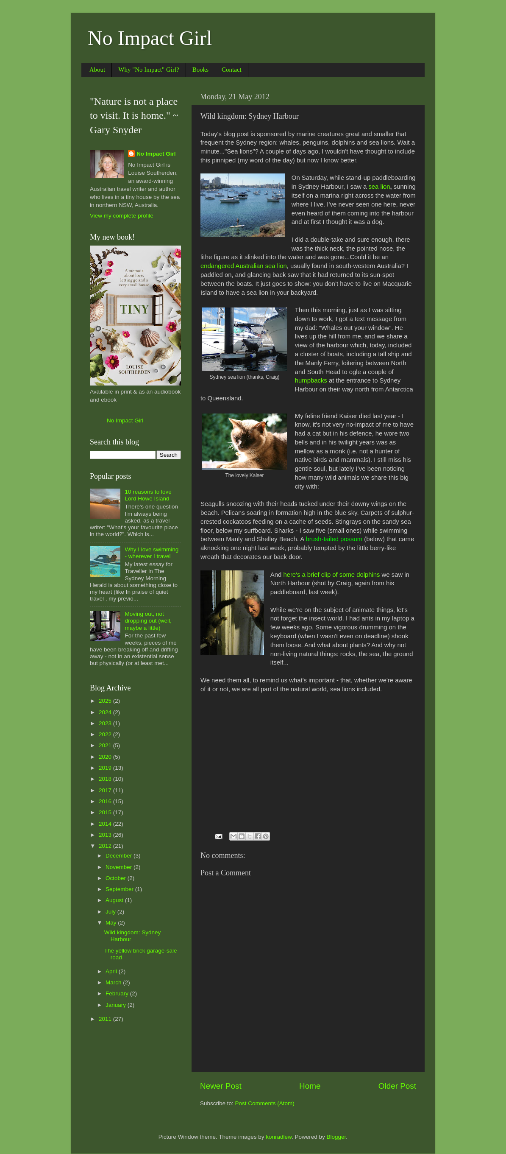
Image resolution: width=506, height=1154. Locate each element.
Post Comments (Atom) (265, 1103)
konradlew (279, 1137)
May (112, 922)
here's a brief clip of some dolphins (331, 574)
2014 (106, 824)
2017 (106, 790)
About (97, 69)
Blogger (336, 1137)
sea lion (379, 186)
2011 (106, 1019)
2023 (106, 723)
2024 (106, 712)
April (112, 971)
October (117, 878)
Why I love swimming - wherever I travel (151, 552)
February (118, 993)
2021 (106, 745)
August (115, 900)
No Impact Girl (150, 38)
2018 (106, 779)
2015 (106, 812)
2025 (106, 701)
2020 (106, 757)
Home (309, 1085)
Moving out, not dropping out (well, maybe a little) (148, 621)
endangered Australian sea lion (243, 266)
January (117, 1005)
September (120, 889)
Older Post (397, 1085)
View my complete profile (121, 215)
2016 (106, 801)
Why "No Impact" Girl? (148, 69)
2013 (106, 835)
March (114, 982)
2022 (106, 734)
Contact (232, 69)
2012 (106, 846)
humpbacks (311, 380)
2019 (106, 768)
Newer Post (221, 1085)
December (119, 855)
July (111, 911)
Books (200, 69)
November (119, 867)
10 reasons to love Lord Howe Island (148, 495)
